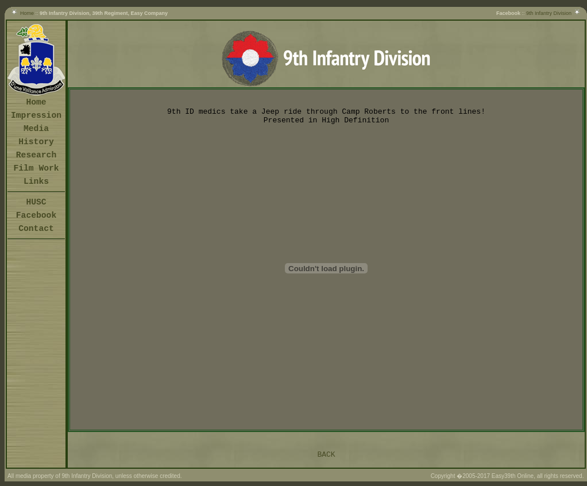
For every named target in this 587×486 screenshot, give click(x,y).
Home (27, 13)
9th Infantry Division (548, 13)
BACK (326, 454)
